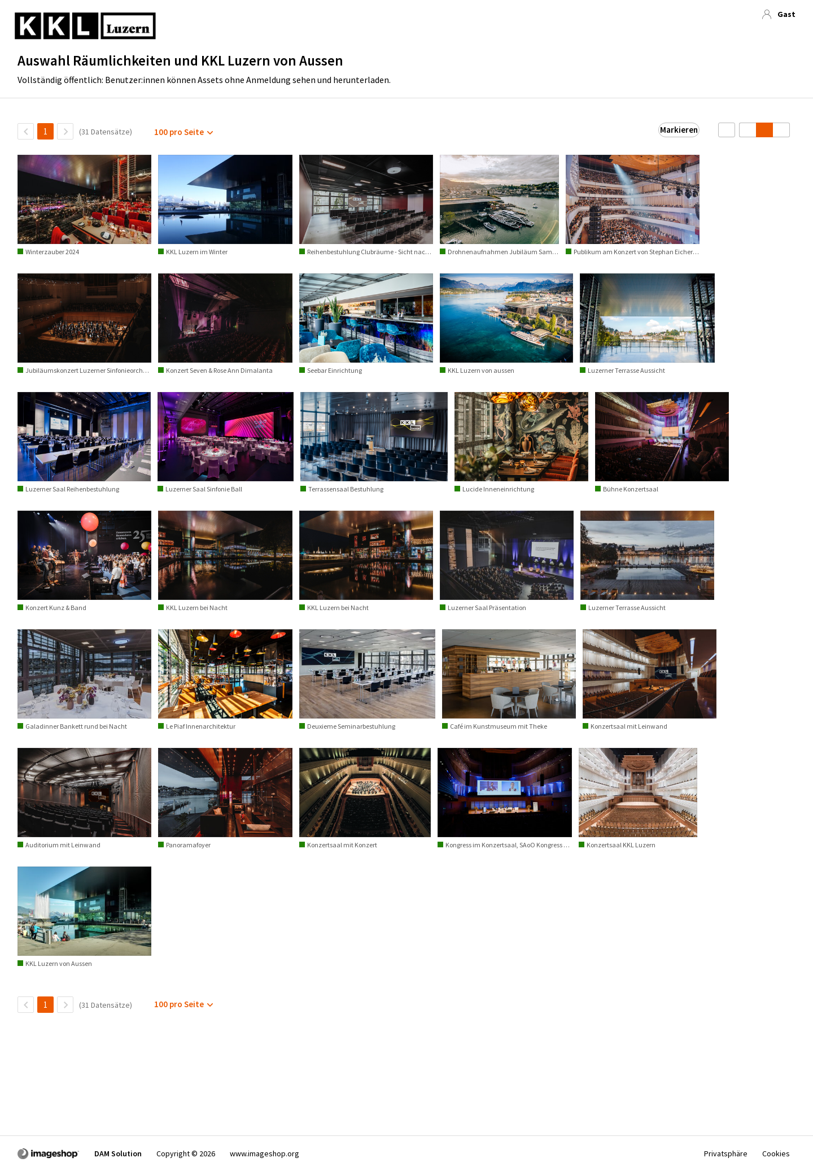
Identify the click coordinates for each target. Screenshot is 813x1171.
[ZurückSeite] (26, 131)
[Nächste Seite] (65, 131)
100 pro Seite (179, 132)
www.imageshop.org (264, 1153)
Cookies (776, 1153)
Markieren (679, 129)
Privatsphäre (726, 1153)
